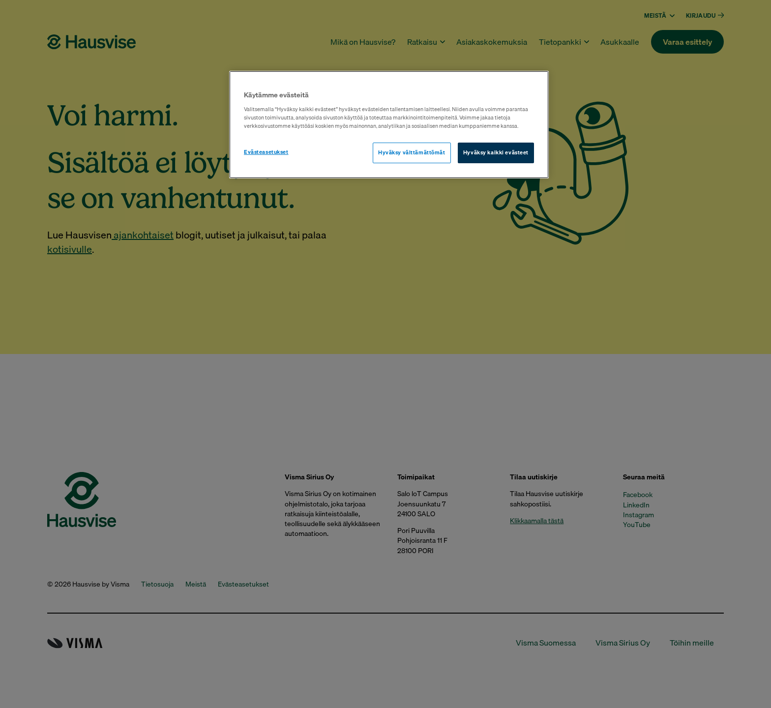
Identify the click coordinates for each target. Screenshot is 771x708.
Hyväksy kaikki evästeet (496, 152)
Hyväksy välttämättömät (411, 152)
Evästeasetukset (266, 152)
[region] (389, 124)
